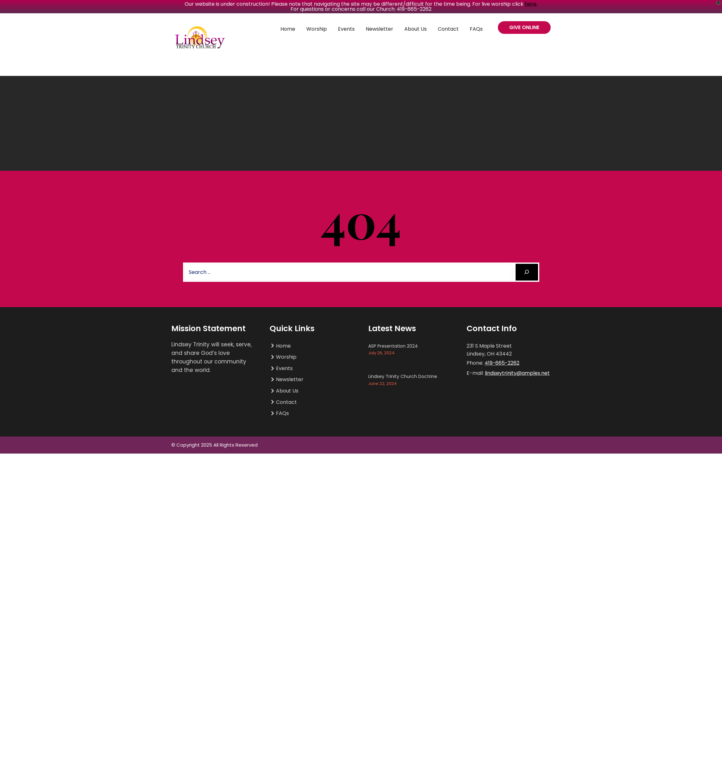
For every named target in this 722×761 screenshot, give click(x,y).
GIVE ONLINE (524, 27)
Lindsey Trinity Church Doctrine (402, 376)
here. (531, 4)
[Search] (527, 272)
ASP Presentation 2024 (393, 346)
